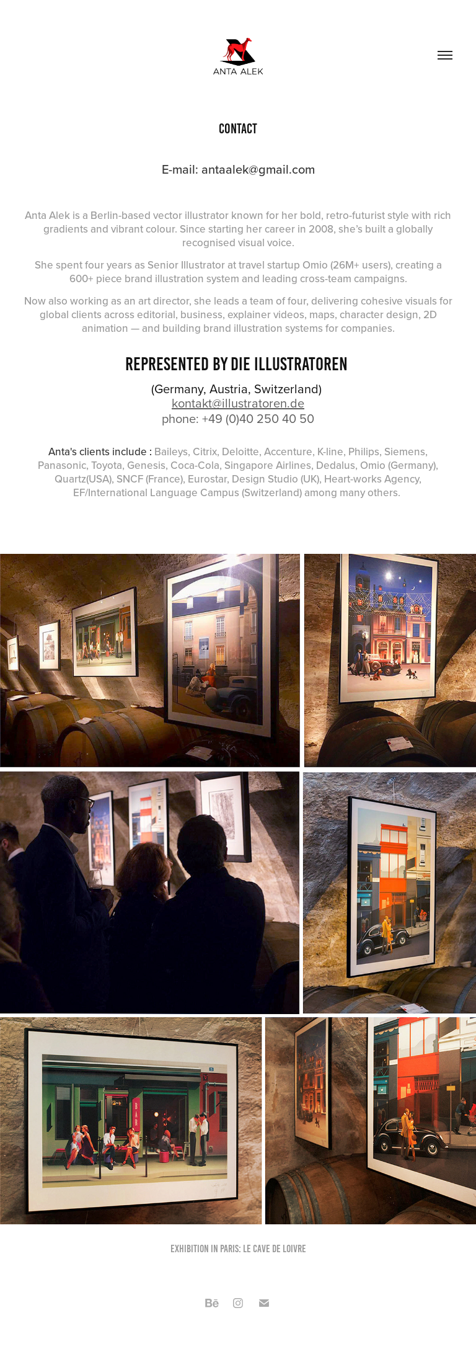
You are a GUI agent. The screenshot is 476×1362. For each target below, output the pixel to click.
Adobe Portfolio (256, 1332)
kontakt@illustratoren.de (238, 403)
